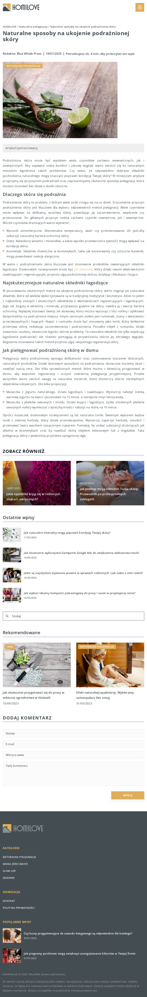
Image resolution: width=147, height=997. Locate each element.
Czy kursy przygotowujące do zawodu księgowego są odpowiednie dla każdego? (78, 933)
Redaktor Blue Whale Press (22, 54)
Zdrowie (9, 878)
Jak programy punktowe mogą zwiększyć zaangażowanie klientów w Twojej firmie (80, 953)
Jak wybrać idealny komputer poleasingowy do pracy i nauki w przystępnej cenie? (79, 593)
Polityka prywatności (19, 908)
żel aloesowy (83, 269)
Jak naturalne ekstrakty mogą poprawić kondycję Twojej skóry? (67, 532)
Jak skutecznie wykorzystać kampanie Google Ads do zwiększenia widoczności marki (81, 553)
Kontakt (9, 901)
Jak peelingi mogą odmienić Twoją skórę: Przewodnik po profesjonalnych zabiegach (109, 494)
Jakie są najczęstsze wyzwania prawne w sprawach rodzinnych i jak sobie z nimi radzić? (83, 573)
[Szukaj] (7, 616)
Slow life (9, 871)
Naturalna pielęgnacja (24, 66)
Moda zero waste (15, 864)
